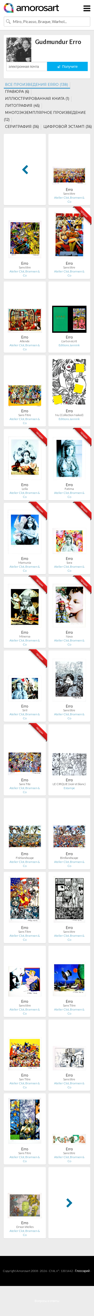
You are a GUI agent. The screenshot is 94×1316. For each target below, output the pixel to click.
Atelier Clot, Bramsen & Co (69, 199)
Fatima (69, 489)
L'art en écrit (69, 341)
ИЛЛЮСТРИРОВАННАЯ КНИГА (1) (37, 98)
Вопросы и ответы (47, 1301)
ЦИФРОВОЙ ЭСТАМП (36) (67, 126)
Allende (25, 341)
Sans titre (69, 193)
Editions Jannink (69, 345)
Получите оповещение (67, 67)
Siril (24, 710)
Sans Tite (25, 784)
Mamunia (24, 562)
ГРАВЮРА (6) (17, 91)
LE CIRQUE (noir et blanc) (69, 784)
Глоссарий (82, 1271)
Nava (69, 636)
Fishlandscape (25, 858)
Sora (69, 562)
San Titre (25, 1079)
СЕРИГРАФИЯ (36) (22, 126)
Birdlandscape (69, 858)
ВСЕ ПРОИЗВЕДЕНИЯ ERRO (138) (36, 84)
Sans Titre (24, 415)
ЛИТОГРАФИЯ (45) (22, 105)
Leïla (25, 489)
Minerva (24, 636)
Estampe (69, 788)
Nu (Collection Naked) (69, 415)
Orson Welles (25, 1227)
